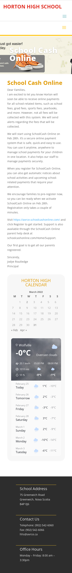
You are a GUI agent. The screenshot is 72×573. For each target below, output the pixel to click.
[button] (21, 369)
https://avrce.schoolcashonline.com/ (36, 219)
